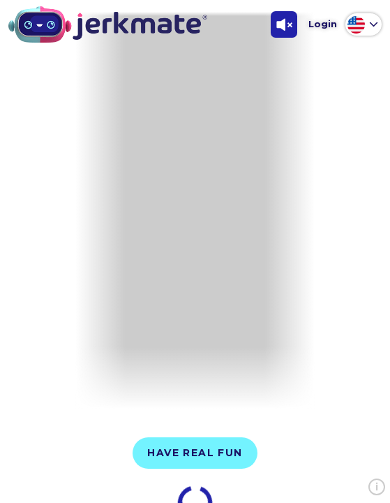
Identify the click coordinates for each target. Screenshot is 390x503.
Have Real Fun (194, 452)
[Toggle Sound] (284, 24)
